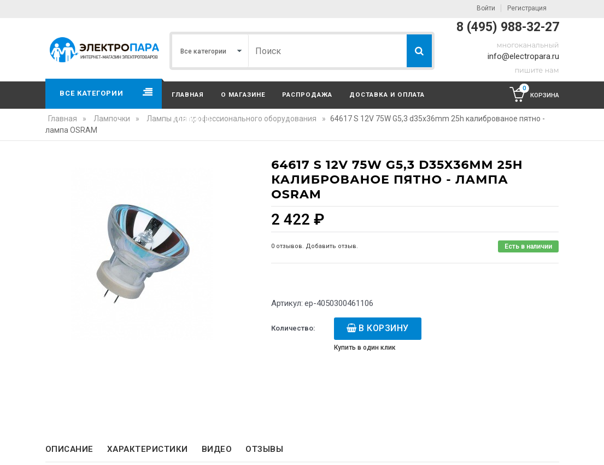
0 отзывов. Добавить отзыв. (314, 246)
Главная (188, 94)
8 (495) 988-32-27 (507, 27)
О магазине (243, 94)
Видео (217, 449)
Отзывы (264, 449)
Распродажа (307, 94)
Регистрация (527, 8)
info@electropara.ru (523, 56)
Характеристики (147, 449)
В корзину (384, 328)
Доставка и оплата (387, 94)
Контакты (191, 119)
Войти (486, 8)
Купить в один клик (365, 347)
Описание (69, 449)
